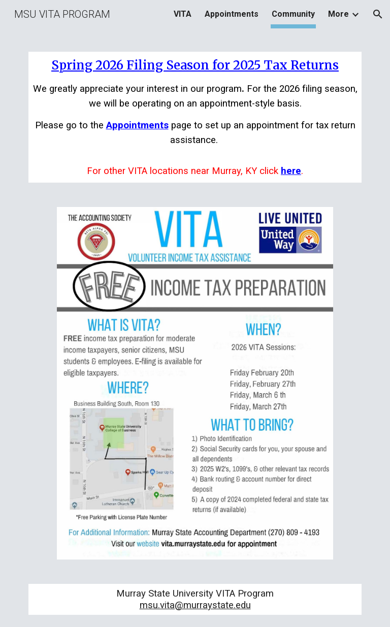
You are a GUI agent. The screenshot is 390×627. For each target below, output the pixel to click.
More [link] (338, 14)
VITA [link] (182, 14)
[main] (194, 117)
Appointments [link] (231, 14)
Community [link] (293, 14)
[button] (378, 14)
